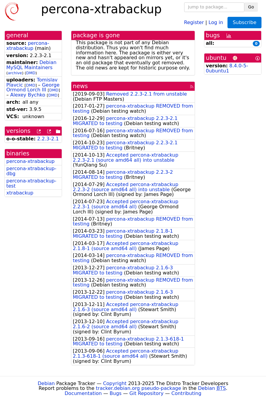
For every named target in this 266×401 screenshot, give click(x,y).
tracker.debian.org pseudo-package (138, 388)
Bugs (116, 393)
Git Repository (146, 393)
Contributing (187, 393)
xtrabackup (19, 193)
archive (15, 73)
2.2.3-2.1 (48, 139)
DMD (31, 73)
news (80, 86)
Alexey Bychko (27, 95)
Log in (216, 22)
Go (251, 7)
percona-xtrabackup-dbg (31, 171)
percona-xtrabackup (27, 45)
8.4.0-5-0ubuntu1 (227, 68)
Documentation (83, 393)
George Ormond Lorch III (33, 87)
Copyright (114, 383)
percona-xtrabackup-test (31, 183)
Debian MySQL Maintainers (31, 65)
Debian (46, 383)
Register (194, 22)
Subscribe (244, 22)
